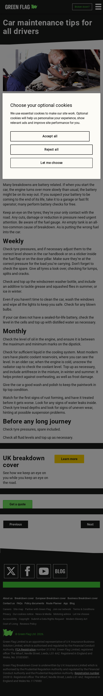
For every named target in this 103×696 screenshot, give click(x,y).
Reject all (51, 149)
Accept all (49, 136)
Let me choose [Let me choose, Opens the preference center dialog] (51, 163)
